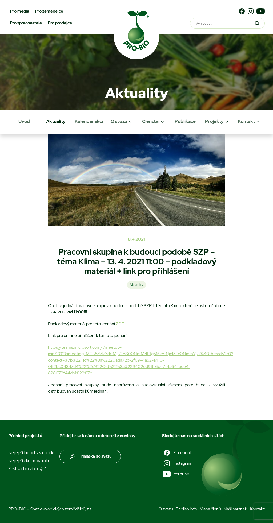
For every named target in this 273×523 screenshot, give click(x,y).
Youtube (175, 474)
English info (186, 509)
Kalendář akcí (89, 121)
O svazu (119, 121)
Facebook (177, 453)
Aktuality (56, 121)
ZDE (120, 324)
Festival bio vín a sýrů (27, 468)
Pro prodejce (60, 23)
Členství (150, 121)
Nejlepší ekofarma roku (29, 460)
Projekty (214, 121)
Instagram (177, 463)
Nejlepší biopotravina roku (32, 452)
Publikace (185, 121)
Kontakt (246, 121)
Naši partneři (235, 509)
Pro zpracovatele (26, 23)
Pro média (19, 11)
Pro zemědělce (49, 11)
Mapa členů (210, 509)
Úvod (24, 121)
